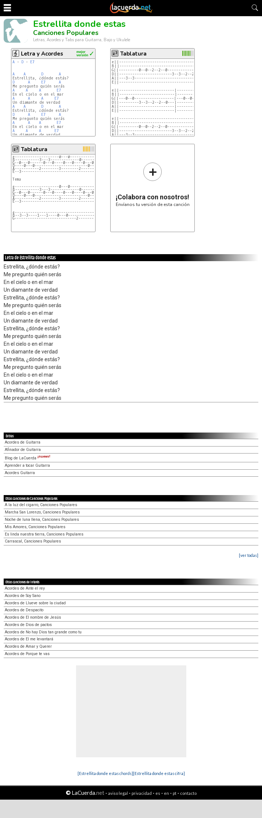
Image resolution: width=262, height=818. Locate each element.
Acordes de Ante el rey (25, 588)
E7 (32, 62)
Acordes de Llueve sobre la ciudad (35, 603)
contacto (188, 793)
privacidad (142, 793)
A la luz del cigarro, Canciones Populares (41, 504)
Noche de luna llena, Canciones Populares (42, 519)
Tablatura (133, 53)
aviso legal (118, 793)
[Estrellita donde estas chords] (105, 773)
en (166, 793)
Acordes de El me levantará (29, 639)
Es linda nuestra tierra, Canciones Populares (44, 534)
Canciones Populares (65, 32)
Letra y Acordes (42, 53)
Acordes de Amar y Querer (28, 646)
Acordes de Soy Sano (22, 595)
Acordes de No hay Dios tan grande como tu (43, 632)
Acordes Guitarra (20, 472)
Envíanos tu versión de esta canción (153, 184)
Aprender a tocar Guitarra (27, 465)
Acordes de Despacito (24, 610)
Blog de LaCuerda (27, 458)
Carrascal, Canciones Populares (33, 541)
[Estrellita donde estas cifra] (159, 773)
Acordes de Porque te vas (27, 653)
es (157, 793)
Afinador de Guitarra (23, 449)
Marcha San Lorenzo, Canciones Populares (42, 512)
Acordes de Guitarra (22, 442)
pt (174, 793)
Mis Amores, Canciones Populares (35, 526)
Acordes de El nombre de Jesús (33, 617)
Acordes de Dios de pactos (28, 624)
